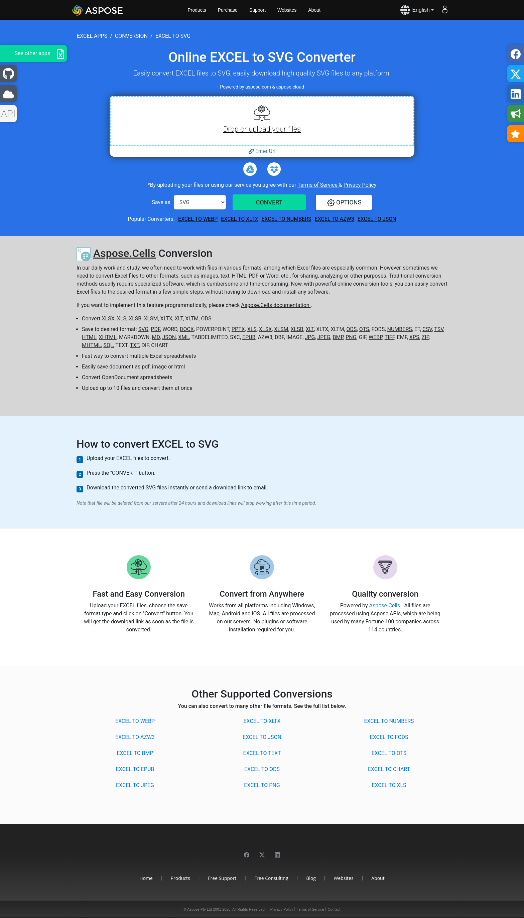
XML (183, 337)
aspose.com (258, 87)
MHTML (91, 345)
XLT (179, 318)
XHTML (107, 337)
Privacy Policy (360, 185)
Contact (334, 909)
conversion (131, 36)
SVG (143, 329)
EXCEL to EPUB (135, 769)
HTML (89, 337)
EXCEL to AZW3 (334, 219)
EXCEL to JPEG (135, 785)
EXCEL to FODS (389, 737)
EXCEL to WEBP (198, 219)
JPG (310, 337)
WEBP (375, 337)
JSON (169, 337)
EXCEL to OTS (389, 753)
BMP (338, 337)
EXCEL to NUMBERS (286, 219)
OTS (364, 329)
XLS (121, 318)
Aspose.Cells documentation (275, 305)
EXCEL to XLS (389, 785)
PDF (155, 329)
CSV (427, 329)
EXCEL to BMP (135, 753)
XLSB (135, 318)
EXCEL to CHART (389, 769)
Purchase (228, 10)
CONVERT (269, 202)
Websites (286, 10)
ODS (206, 318)
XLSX (108, 318)
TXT (134, 345)
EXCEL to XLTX (239, 219)
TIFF (390, 337)
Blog (311, 878)
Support (257, 10)
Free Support (222, 878)
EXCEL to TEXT (262, 753)
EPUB (249, 337)
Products (197, 10)
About (314, 10)
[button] (344, 202)
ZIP (425, 337)
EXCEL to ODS (262, 769)
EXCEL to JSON (377, 219)
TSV (438, 329)
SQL (108, 345)
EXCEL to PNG (262, 785)
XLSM (151, 318)
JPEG (323, 337)
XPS (414, 337)
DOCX (187, 329)
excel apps (92, 36)
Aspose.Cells (124, 253)
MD (156, 337)
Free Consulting (271, 878)
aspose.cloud (290, 87)
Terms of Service (318, 185)
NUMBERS (399, 329)
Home (146, 878)
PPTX (238, 329)
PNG (351, 337)
